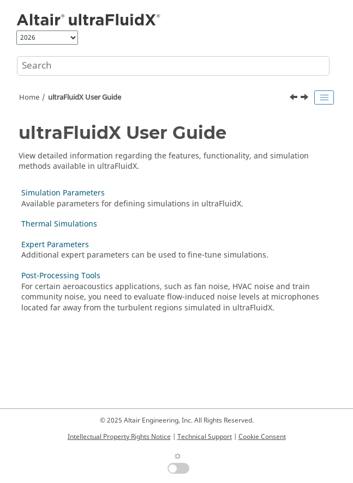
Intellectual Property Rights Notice (119, 437)
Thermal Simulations (59, 224)
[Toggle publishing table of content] (324, 97)
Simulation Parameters (63, 193)
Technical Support (204, 437)
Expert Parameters (55, 244)
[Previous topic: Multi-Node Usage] (294, 98)
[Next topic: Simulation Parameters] (305, 98)
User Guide (84, 97)
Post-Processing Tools (60, 276)
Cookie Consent (262, 437)
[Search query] (173, 66)
